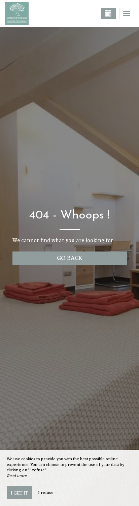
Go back (69, 257)
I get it (19, 492)
